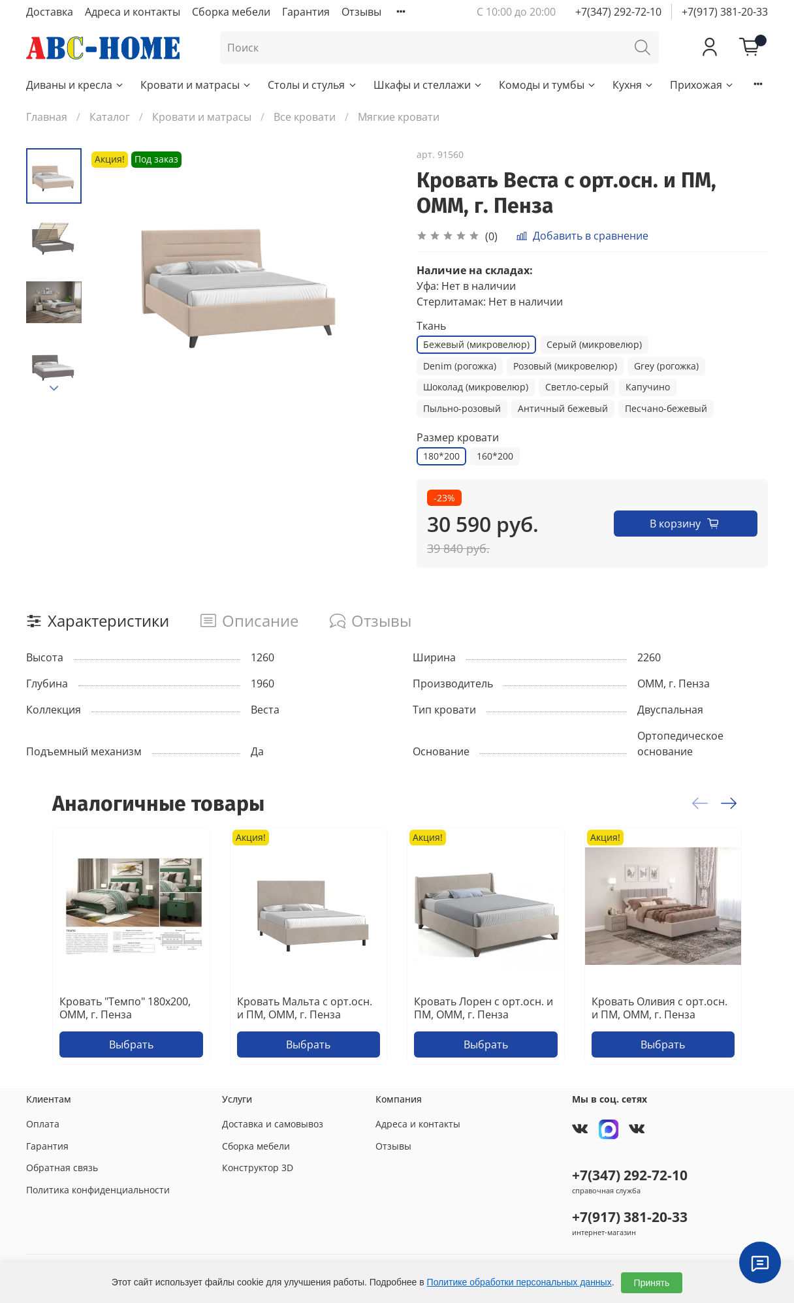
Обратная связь (62, 1167)
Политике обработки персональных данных (519, 1282)
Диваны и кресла (75, 85)
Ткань (431, 326)
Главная (46, 117)
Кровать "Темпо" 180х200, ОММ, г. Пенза (125, 1008)
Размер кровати (458, 438)
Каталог (109, 117)
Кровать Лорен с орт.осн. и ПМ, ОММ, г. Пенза (483, 1008)
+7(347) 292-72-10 (618, 12)
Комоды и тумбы (548, 85)
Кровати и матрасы (196, 85)
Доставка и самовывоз (272, 1124)
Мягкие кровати (398, 117)
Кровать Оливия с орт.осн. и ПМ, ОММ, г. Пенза (659, 1008)
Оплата (42, 1124)
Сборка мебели (231, 12)
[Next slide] (54, 388)
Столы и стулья (312, 85)
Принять (652, 1283)
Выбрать (131, 1044)
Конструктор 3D (257, 1167)
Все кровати (305, 117)
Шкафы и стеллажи (428, 85)
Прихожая (702, 85)
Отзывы (361, 12)
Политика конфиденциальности (98, 1190)
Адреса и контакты (132, 12)
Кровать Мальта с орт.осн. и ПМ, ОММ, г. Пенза (304, 1008)
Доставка (49, 12)
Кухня (633, 85)
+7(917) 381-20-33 (725, 12)
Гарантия (306, 12)
